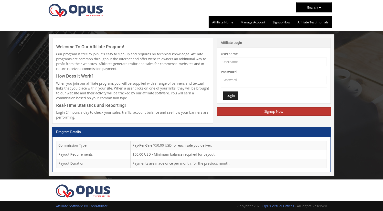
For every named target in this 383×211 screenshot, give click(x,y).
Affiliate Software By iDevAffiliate (82, 206)
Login (230, 95)
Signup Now (273, 111)
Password (229, 72)
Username (229, 53)
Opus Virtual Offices (278, 206)
